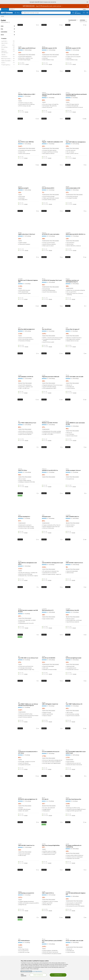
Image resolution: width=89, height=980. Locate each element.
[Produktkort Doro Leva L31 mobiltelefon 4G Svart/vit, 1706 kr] (52, 738)
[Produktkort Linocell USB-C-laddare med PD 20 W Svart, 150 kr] (29, 34)
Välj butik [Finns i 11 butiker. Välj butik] (74, 440)
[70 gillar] (61, 635)
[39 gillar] (61, 211)
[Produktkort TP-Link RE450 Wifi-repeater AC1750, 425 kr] (52, 34)
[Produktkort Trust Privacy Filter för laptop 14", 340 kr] (76, 315)
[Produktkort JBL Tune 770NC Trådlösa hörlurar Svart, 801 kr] (29, 409)
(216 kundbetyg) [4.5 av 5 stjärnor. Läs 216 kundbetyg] (52, 424)
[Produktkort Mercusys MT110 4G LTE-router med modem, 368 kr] (52, 220)
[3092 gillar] (84, 119)
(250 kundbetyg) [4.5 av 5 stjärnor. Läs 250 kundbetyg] (76, 659)
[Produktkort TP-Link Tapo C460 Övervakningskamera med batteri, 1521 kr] (29, 549)
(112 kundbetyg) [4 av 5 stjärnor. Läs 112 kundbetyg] (52, 236)
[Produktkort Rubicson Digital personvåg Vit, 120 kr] (29, 174)
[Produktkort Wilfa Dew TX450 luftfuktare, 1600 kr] (29, 927)
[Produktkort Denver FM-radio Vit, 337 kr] (52, 785)
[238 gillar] (60, 399)
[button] (9, 22)
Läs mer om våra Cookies (26, 971)
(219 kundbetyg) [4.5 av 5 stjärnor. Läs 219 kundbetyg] (28, 424)
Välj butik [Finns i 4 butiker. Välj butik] (26, 346)
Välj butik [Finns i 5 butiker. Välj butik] (74, 64)
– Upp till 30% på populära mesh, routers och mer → (43, 6)
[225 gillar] (84, 728)
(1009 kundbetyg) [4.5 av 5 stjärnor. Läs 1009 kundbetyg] (76, 754)
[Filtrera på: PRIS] (8, 29)
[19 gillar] (61, 71)
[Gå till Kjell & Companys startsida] (7, 13)
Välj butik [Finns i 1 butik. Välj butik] (49, 111)
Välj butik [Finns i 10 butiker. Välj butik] (74, 250)
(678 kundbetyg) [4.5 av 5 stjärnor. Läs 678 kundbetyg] (76, 426)
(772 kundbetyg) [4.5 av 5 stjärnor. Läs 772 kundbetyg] (76, 236)
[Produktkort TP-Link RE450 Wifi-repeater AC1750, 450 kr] (76, 34)
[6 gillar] (61, 776)
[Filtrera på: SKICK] (8, 35)
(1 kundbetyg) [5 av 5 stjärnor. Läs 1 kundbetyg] (27, 518)
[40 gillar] (61, 119)
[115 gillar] (37, 776)
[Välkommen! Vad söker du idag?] (47, 13)
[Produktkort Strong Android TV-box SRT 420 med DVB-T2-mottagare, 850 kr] (52, 80)
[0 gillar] (38, 635)
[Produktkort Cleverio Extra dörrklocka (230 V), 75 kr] (52, 174)
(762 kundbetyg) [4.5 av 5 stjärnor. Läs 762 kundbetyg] (28, 801)
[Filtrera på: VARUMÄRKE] (8, 32)
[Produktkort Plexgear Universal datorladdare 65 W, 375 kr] (76, 174)
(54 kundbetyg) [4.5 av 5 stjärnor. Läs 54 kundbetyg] (51, 97)
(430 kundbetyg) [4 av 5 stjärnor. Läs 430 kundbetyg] (76, 848)
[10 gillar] (61, 681)
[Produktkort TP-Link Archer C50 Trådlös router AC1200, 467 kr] (76, 927)
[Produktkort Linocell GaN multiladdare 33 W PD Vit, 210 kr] (29, 363)
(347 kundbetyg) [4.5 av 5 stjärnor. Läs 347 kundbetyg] (28, 236)
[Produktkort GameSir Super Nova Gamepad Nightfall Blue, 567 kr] (52, 831)
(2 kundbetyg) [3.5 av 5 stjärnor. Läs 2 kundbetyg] (27, 707)
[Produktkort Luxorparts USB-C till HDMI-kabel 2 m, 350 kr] (76, 503)
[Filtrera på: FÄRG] (8, 26)
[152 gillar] (60, 917)
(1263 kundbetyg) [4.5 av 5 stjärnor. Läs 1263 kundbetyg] (28, 378)
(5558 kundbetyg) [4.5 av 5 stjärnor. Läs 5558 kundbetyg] (76, 564)
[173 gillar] (60, 353)
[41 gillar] (37, 539)
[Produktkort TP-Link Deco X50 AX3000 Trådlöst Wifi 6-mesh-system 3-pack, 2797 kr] (76, 738)
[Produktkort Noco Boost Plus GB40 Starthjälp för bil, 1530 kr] (29, 315)
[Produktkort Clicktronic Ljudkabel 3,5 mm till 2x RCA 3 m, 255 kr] (52, 456)
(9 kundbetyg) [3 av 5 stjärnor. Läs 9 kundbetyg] (51, 801)
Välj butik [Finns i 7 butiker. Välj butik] (74, 346)
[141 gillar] (37, 399)
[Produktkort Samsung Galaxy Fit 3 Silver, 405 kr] (29, 456)
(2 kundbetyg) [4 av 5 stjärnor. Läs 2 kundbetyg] (27, 942)
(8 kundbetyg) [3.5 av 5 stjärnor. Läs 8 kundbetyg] (75, 331)
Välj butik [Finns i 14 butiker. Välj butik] (74, 674)
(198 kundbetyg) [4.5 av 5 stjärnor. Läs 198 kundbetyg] (76, 189)
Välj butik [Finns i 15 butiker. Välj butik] (74, 392)
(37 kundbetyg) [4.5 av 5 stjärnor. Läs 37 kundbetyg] (51, 472)
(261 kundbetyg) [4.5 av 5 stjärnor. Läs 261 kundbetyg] (28, 143)
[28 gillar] (85, 635)
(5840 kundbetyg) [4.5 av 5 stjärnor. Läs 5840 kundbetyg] (28, 50)
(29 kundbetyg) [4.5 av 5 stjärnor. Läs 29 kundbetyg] (27, 96)
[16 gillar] (37, 870)
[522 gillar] (84, 399)
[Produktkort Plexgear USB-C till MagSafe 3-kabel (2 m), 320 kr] (52, 690)
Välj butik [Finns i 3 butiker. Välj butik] (74, 111)
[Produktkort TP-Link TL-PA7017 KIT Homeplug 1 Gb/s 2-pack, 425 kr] (52, 266)
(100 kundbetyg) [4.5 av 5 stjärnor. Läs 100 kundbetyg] (76, 518)
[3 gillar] (61, 447)
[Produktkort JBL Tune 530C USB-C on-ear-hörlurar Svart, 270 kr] (29, 644)
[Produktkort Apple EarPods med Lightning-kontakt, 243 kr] (76, 644)
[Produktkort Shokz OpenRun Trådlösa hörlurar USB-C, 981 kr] (29, 80)
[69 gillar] (37, 728)
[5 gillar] (38, 681)
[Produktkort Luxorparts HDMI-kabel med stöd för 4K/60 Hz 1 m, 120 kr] (76, 220)
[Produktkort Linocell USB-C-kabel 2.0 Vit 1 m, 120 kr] (52, 879)
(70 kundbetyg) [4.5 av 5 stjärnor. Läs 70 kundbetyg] (51, 143)
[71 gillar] (37, 353)
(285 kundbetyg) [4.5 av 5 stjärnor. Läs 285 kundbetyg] (76, 896)
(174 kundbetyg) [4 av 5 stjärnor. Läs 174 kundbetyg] (76, 612)
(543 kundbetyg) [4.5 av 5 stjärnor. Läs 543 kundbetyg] (52, 943)
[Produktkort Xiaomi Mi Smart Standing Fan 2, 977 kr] (29, 503)
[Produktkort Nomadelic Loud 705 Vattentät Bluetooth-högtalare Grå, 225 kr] (76, 879)
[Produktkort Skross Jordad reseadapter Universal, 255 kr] (76, 456)
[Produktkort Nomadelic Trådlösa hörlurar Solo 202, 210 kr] (76, 596)
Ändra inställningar (23, 975)
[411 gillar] (84, 257)
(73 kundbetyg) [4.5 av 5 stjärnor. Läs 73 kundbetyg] (75, 472)
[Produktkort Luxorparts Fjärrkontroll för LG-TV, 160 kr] (52, 596)
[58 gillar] (85, 447)
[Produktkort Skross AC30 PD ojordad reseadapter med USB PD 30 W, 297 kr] (29, 596)
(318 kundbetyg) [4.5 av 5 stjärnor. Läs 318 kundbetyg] (52, 378)
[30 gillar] (85, 681)
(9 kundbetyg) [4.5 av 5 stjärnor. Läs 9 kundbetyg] (27, 754)
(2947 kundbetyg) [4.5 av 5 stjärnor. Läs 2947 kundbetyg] (52, 894)
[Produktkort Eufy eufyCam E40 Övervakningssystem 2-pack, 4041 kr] (52, 549)
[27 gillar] (37, 25)
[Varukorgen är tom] (87, 12)
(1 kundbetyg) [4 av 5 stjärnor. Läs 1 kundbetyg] (27, 659)
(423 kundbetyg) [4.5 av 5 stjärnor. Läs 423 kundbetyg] (52, 659)
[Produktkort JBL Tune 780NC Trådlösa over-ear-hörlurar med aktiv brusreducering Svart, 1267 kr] (29, 690)
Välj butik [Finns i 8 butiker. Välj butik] (50, 674)
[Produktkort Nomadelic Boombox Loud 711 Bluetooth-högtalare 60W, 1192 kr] (29, 266)
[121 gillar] (84, 822)
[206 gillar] (37, 165)
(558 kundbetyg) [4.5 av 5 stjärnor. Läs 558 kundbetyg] (76, 378)
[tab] (5, 9)
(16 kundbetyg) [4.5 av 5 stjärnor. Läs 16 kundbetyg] (51, 564)
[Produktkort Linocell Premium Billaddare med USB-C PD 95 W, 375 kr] (52, 409)
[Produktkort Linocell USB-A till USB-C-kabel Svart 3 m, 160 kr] (29, 831)
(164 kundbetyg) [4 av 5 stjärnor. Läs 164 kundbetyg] (28, 472)
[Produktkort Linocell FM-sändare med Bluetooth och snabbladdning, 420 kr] (76, 831)
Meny (17, 13)
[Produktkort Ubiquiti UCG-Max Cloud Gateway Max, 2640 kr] (76, 785)
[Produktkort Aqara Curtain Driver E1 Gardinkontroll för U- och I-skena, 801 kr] (29, 738)
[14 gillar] (61, 493)
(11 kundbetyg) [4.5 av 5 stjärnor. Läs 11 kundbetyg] (27, 894)
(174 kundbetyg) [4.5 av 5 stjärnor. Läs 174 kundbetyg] (76, 705)
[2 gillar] (38, 493)
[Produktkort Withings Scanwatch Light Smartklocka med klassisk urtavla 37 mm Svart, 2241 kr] (76, 80)
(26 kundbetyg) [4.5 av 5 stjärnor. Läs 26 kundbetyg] (51, 331)
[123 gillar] (37, 119)
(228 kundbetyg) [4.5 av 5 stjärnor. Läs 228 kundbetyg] (52, 612)
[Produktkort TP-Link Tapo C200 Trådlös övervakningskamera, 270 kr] (76, 128)
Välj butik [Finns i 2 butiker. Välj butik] (50, 64)
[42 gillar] (61, 306)
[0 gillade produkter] (84, 12)
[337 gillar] (37, 306)
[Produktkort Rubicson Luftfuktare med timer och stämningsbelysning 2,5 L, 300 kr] (76, 266)
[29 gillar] (37, 822)
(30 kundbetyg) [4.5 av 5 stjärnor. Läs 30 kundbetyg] (51, 518)
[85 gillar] (37, 211)
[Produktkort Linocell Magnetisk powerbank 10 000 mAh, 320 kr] (52, 363)
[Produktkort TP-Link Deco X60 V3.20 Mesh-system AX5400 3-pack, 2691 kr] (52, 927)
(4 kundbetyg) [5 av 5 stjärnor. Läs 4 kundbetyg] (75, 97)
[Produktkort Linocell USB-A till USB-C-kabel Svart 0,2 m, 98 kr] (76, 549)
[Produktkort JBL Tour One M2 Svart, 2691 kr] (52, 315)
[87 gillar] (85, 587)
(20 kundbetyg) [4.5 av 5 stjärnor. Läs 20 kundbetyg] (27, 566)
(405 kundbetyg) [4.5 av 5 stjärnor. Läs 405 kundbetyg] (52, 282)
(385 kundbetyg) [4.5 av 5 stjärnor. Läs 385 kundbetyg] (28, 331)
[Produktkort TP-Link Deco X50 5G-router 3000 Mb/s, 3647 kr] (29, 128)
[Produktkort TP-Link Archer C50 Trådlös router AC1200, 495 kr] (76, 363)
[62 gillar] (61, 257)
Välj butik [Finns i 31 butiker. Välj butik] (27, 64)
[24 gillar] (37, 71)
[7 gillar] (85, 306)
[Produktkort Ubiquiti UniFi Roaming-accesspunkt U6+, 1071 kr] (29, 879)
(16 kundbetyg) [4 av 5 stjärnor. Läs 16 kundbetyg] (51, 189)
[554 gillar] (60, 25)
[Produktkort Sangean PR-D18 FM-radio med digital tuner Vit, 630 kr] (29, 785)
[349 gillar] (84, 539)
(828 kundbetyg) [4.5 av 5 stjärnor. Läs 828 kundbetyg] (28, 189)
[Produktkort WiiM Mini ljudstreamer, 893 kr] (52, 503)
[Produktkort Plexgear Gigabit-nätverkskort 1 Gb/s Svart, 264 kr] (29, 220)
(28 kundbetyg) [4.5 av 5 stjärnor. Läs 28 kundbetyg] (51, 705)
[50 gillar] (85, 165)
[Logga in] (76, 12)
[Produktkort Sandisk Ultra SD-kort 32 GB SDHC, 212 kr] (52, 644)
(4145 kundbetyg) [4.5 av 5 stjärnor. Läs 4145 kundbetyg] (76, 143)
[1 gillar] (85, 71)
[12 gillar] (37, 257)
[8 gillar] (85, 493)
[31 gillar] (61, 587)
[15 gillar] (85, 870)
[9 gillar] (61, 539)
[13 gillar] (61, 165)
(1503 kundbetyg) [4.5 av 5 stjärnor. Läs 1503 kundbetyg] (52, 50)
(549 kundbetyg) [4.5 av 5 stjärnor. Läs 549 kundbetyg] (76, 283)
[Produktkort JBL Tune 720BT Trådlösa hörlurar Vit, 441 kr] (76, 690)
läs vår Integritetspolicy (37, 971)
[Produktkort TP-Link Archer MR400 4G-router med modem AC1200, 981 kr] (76, 409)
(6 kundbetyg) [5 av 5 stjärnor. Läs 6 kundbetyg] (75, 801)
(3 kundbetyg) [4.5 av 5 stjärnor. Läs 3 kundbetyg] (27, 613)
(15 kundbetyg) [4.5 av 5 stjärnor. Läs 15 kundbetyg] (27, 283)
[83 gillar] (85, 353)
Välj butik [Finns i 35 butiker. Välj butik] (74, 204)
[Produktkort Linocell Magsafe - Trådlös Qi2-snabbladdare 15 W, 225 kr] (52, 128)
